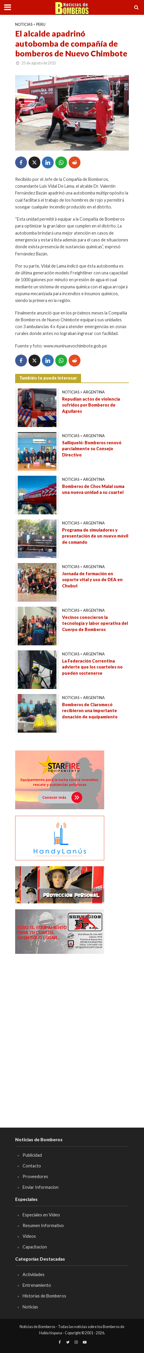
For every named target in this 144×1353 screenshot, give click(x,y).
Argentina (94, 392)
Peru (40, 24)
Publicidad (32, 1155)
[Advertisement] (72, 1032)
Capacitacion (35, 1246)
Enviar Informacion (40, 1187)
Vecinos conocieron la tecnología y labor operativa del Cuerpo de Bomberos (95, 623)
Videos (29, 1236)
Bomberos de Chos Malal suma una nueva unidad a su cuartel (93, 489)
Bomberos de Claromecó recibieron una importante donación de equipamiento (90, 710)
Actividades (34, 1274)
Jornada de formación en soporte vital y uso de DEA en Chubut (92, 579)
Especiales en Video (41, 1214)
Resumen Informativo (43, 1225)
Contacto (32, 1165)
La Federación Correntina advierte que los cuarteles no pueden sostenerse (92, 667)
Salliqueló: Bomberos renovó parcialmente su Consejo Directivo (91, 448)
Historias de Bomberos (44, 1295)
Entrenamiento (37, 1285)
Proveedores (35, 1176)
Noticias (23, 24)
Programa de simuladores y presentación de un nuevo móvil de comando (95, 536)
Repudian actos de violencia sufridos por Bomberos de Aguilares (91, 405)
